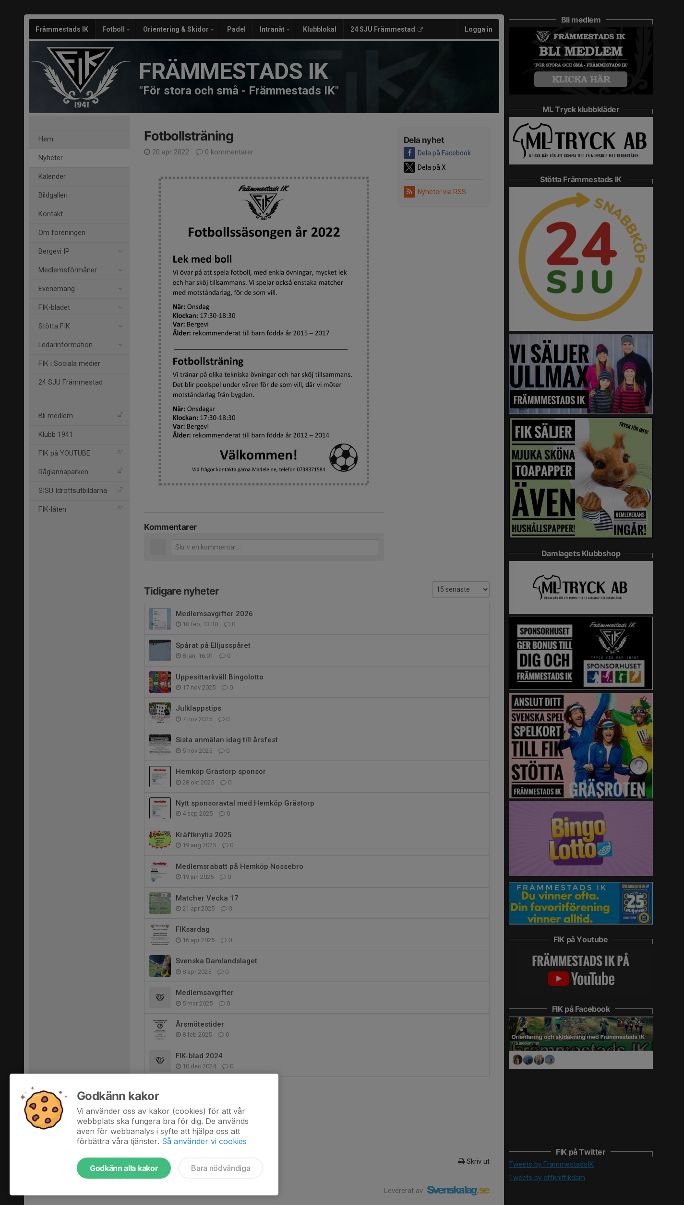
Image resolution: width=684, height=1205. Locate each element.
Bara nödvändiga (220, 1168)
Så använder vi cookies (204, 1141)
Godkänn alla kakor (124, 1168)
